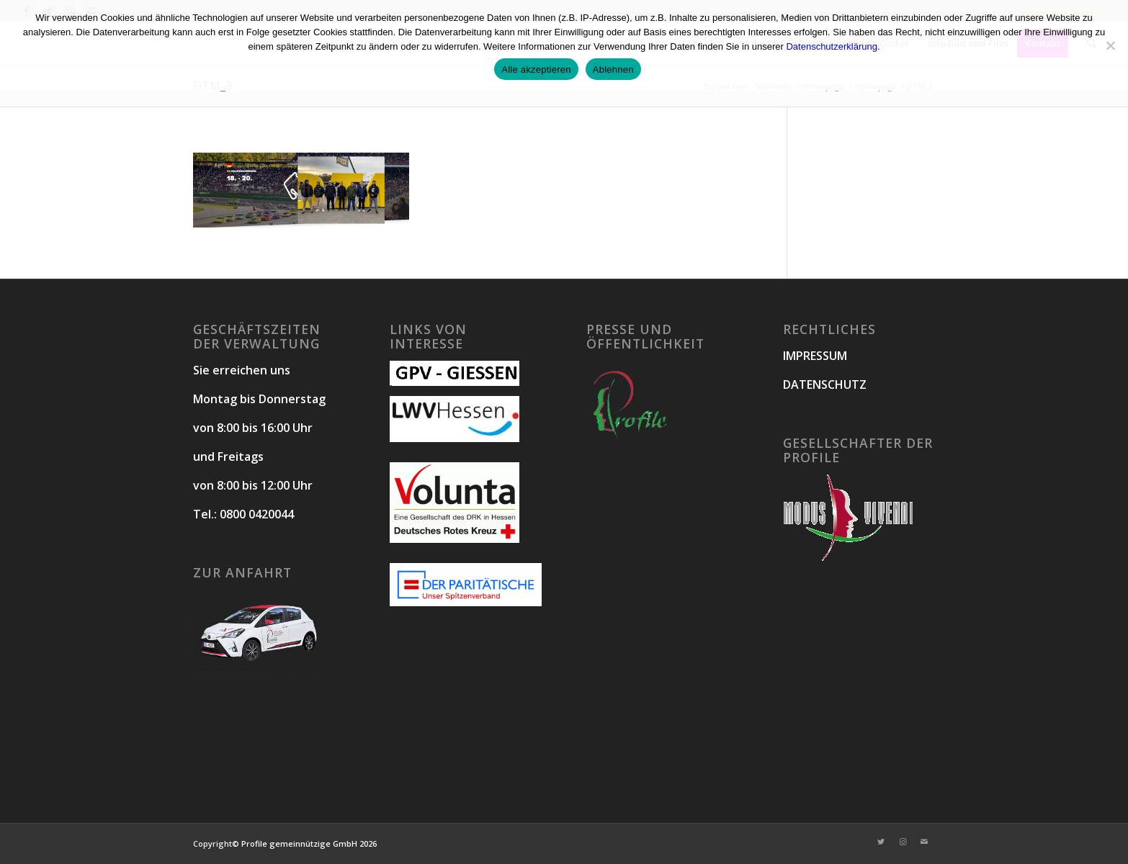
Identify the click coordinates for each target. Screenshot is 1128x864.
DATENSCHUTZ (825, 384)
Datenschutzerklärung (831, 46)
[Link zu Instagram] (902, 841)
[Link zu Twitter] (881, 841)
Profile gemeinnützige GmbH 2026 (309, 843)
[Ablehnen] (1110, 45)
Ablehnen (613, 69)
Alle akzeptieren (536, 69)
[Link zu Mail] (924, 841)
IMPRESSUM (815, 356)
